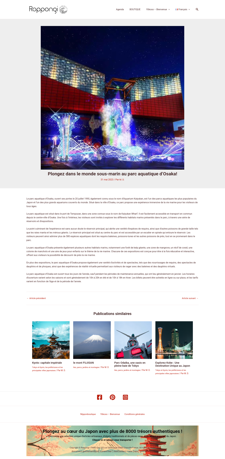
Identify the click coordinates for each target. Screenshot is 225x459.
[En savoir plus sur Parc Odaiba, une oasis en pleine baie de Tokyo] (133, 340)
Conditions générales (133, 414)
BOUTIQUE (137, 9)
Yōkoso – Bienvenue (159, 9)
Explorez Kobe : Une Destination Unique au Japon (173, 364)
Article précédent (37, 298)
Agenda (124, 9)
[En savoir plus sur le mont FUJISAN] (92, 340)
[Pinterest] (112, 397)
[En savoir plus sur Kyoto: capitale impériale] (51, 340)
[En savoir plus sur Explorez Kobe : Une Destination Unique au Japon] (174, 340)
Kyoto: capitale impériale (48, 362)
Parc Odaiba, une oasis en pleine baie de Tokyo (131, 364)
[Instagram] (125, 397)
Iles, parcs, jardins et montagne (87, 367)
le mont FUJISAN (84, 362)
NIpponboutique (89, 414)
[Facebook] (99, 397)
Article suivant (189, 298)
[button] (170, 9)
